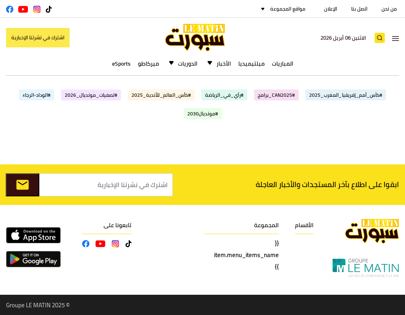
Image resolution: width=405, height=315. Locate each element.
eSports (121, 63)
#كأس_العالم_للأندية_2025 (161, 95)
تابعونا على (117, 225)
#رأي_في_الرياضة (224, 95)
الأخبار (223, 63)
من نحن (389, 8)
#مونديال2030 (202, 113)
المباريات (282, 63)
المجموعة (266, 225)
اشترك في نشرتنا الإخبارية (37, 37)
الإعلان (330, 8)
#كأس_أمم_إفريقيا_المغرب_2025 (345, 95)
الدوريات (187, 63)
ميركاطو (148, 63)
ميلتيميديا (251, 63)
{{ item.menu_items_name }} (246, 254)
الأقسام (304, 225)
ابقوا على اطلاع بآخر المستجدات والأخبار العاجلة (327, 184)
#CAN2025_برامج (276, 95)
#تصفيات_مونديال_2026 (91, 95)
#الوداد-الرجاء (37, 95)
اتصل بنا (359, 8)
